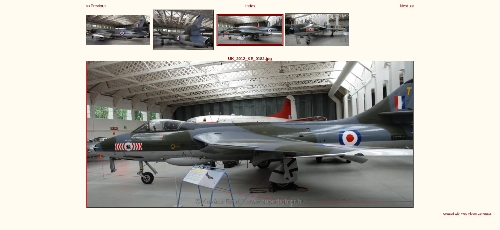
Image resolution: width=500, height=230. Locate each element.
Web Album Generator (476, 213)
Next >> (407, 6)
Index (250, 6)
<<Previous (96, 6)
